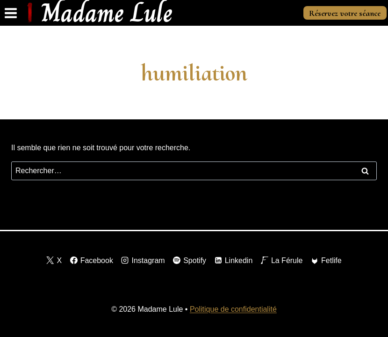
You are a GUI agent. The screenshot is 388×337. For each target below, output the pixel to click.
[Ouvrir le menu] (11, 12)
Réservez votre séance (345, 13)
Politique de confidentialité (233, 309)
